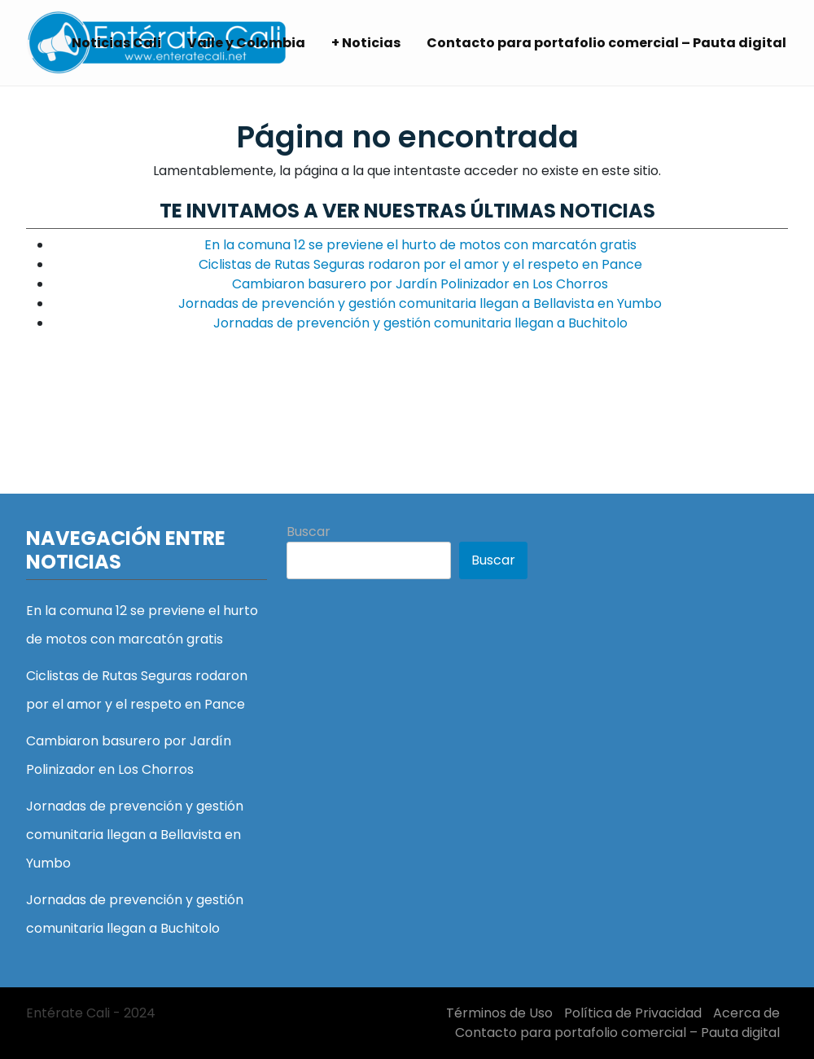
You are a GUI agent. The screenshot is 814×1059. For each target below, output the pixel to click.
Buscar (308, 531)
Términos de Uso (499, 1013)
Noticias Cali (116, 42)
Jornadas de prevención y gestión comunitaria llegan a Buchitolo (420, 323)
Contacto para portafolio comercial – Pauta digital (606, 42)
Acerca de (746, 1013)
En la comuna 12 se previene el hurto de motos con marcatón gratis (420, 244)
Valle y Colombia (246, 42)
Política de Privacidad (633, 1013)
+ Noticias (365, 42)
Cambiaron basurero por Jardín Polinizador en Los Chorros (420, 284)
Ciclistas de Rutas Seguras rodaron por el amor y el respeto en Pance (420, 264)
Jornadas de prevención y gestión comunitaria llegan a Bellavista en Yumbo (420, 303)
